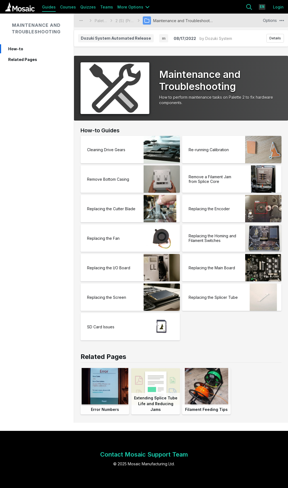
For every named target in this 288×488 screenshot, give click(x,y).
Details (275, 38)
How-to (15, 48)
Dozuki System (218, 38)
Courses (68, 7)
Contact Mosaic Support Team (144, 454)
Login (278, 7)
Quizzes (88, 7)
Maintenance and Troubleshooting (36, 28)
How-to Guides (100, 130)
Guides (49, 7)
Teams (106, 7)
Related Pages (22, 59)
